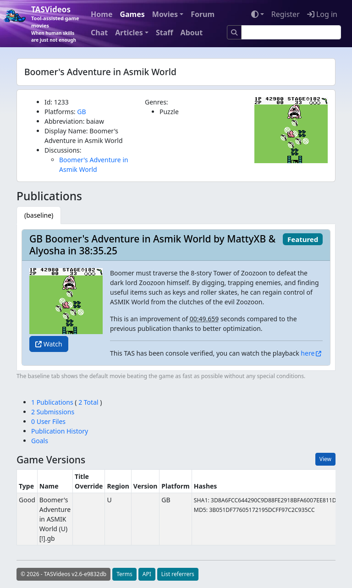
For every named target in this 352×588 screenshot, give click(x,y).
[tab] (38, 215)
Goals (39, 440)
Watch (48, 344)
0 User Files (48, 421)
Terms (124, 574)
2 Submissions (52, 411)
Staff (164, 32)
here (307, 353)
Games (132, 14)
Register (285, 14)
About (192, 32)
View (325, 459)
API (147, 574)
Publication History (59, 431)
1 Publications (53, 402)
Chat (99, 32)
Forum (202, 14)
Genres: (156, 102)
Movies (165, 14)
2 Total (88, 402)
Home (101, 14)
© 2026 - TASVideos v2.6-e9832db (63, 574)
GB (81, 111)
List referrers (177, 574)
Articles (129, 32)
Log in (322, 14)
